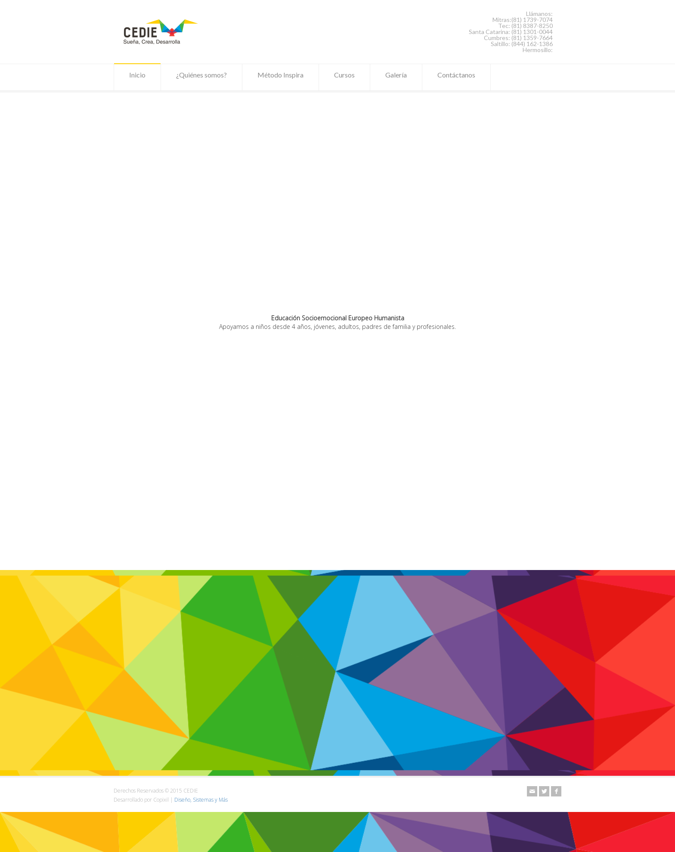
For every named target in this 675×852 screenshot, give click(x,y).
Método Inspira (280, 77)
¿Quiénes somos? (201, 77)
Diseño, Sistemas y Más (201, 799)
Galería (396, 77)
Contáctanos (456, 77)
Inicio (137, 77)
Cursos (344, 77)
